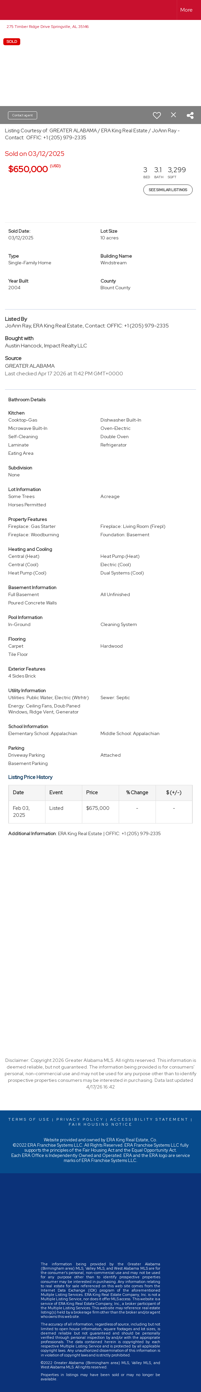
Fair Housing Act (98, 1150)
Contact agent (22, 115)
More (186, 9)
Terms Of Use (29, 1119)
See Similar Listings (168, 190)
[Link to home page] (8, 10)
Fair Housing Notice (101, 1124)
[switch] (157, 115)
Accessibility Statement (149, 1119)
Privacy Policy (80, 1119)
